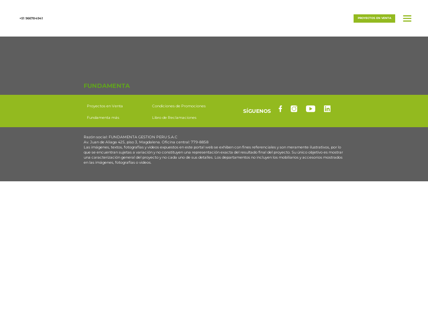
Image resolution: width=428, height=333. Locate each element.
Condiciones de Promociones (179, 106)
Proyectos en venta (374, 18)
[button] (214, 17)
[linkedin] (327, 108)
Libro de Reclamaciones (174, 117)
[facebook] (280, 108)
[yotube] (310, 108)
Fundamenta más (103, 117)
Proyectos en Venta (105, 106)
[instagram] (294, 108)
